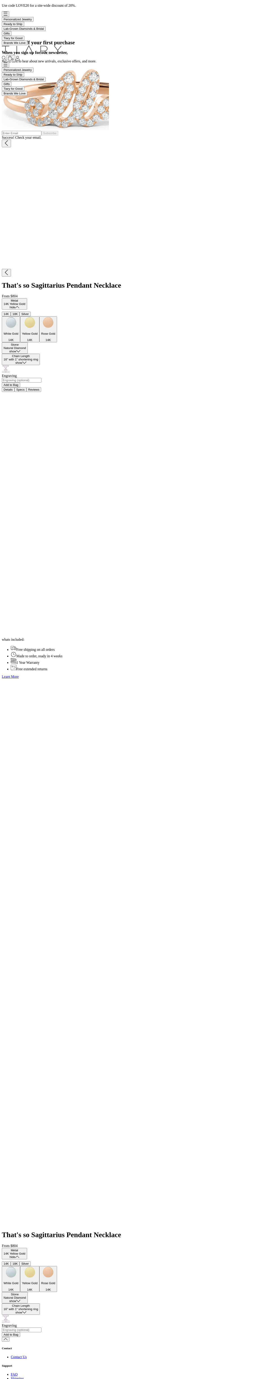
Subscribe (49, 133)
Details (8, 389)
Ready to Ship (13, 24)
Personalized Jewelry (18, 19)
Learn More (10, 677)
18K (15, 314)
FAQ (14, 1374)
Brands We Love (15, 43)
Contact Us (19, 1357)
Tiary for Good (13, 38)
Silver (25, 314)
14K (6, 314)
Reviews (33, 389)
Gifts (7, 33)
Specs (20, 389)
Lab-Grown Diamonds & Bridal (24, 28)
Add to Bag (11, 385)
